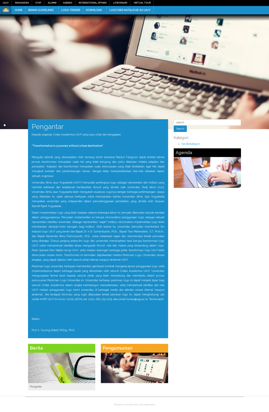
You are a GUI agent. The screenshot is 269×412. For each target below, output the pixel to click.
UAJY (6, 2)
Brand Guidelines (41, 10)
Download (94, 10)
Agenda (67, 2)
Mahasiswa (22, 2)
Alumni (52, 2)
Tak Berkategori (190, 143)
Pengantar (36, 386)
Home (18, 10)
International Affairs (93, 2)
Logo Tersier (70, 10)
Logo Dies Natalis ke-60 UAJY (129, 10)
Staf (38, 2)
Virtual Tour (142, 2)
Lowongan (120, 2)
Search (180, 128)
